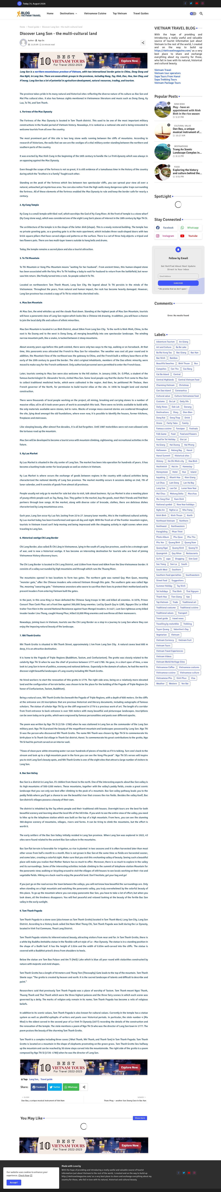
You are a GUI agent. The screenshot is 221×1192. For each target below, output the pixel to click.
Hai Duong (175, 444)
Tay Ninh (181, 585)
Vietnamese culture (189, 672)
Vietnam (175, 634)
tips (188, 596)
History (159, 461)
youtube (193, 236)
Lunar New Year (189, 488)
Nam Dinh (179, 499)
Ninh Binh (161, 515)
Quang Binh (174, 542)
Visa (193, 678)
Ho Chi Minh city (176, 461)
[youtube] (197, 3)
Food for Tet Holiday (165, 439)
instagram (168, 236)
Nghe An (160, 510)
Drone (159, 423)
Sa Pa (159, 558)
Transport (182, 613)
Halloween (161, 450)
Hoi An (175, 466)
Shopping (179, 558)
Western (173, 683)
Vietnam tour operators (167, 73)
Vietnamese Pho (164, 678)
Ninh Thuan (176, 515)
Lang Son (33, 1079)
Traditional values (165, 613)
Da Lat (172, 401)
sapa (168, 558)
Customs (160, 401)
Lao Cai (173, 488)
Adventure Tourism (165, 341)
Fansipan (180, 428)
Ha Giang (160, 444)
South (184, 564)
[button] (193, 13)
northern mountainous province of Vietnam (58, 71)
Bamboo (173, 358)
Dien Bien (187, 412)
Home (50, 13)
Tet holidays (162, 591)
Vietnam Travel (162, 70)
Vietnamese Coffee (165, 667)
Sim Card (193, 558)
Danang (187, 406)
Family (185, 423)
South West (161, 569)
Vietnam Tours (163, 645)
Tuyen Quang (162, 629)
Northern (183, 520)
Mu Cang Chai (163, 499)
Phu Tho (191, 537)
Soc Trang (161, 564)
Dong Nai (160, 417)
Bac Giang (181, 352)
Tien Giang (176, 596)
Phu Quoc (178, 537)
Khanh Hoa (175, 477)
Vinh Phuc (181, 678)
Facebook (40, 1087)
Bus (196, 363)
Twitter (56, 1087)
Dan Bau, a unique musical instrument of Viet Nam (186, 130)
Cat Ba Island (162, 374)
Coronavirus (181, 390)
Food (173, 434)
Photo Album (162, 537)
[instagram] (202, 3)
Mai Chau (160, 493)
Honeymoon (162, 472)
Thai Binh (177, 591)
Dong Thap (175, 417)
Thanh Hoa (161, 596)
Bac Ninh (160, 358)
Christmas (184, 385)
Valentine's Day (181, 629)
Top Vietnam (120, 13)
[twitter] (191, 3)
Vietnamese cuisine (95, 13)
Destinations (67, 13)
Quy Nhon (177, 553)
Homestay (187, 466)
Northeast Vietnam (165, 520)
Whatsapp (72, 1087)
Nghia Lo (173, 510)
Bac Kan (194, 352)
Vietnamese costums (189, 667)
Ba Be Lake (181, 347)
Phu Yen (160, 542)
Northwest (161, 526)
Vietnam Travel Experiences (169, 651)
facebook (168, 227)
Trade (175, 602)
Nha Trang (187, 510)
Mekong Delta (176, 493)
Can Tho (175, 368)
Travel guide (33, 27)
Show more (140, 1118)
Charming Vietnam (165, 385)
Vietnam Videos (163, 656)
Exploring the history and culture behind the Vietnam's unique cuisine (186, 171)
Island (193, 472)
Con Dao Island (163, 390)
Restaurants (192, 553)
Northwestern (178, 526)
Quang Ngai (162, 548)
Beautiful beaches (165, 363)
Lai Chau (160, 482)
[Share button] (84, 1087)
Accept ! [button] (14, 1182)
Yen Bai (184, 683)
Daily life (184, 401)
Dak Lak (175, 406)
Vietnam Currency (165, 640)
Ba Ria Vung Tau (164, 352)
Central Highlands (165, 379)
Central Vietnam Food (188, 379)
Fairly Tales (172, 423)
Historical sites (182, 455)
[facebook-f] (185, 3)
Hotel (175, 472)
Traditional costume (166, 607)
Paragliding (161, 531)
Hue (184, 472)
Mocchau (192, 493)
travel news (178, 618)
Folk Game (161, 434)
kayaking (160, 477)
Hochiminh (161, 466)
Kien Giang (190, 477)
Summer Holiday (164, 585)
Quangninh (161, 553)
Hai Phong (189, 444)
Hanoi (189, 450)
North (190, 515)
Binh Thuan (184, 363)
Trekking (187, 623)
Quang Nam (190, 542)
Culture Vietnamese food (186, 396)
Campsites (161, 368)
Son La (173, 564)
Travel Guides (141, 13)
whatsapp (192, 227)
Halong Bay (176, 450)
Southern (176, 569)
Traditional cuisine (189, 607)
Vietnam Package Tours (167, 83)
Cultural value (163, 396)
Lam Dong (174, 482)
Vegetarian (161, 634)
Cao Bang (187, 368)
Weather (160, 683)
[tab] (50, 13)
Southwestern (192, 575)
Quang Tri (193, 548)
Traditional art (189, 602)
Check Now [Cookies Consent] (23, 1175)
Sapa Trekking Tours (165, 79)
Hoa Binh (192, 461)
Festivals (193, 428)
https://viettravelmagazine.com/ (172, 50)
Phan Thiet (177, 531)
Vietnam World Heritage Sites (170, 661)
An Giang (183, 341)
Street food (161, 580)
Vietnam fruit (185, 640)
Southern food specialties (168, 575)
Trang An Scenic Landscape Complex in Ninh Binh (186, 151)
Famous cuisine (164, 428)
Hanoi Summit (163, 455)
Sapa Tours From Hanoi (167, 76)
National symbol (164, 504)
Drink (187, 417)
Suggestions (178, 580)
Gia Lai (183, 439)
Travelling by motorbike (167, 623)
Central (177, 374)
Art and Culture (163, 347)
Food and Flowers (188, 434)
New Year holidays (185, 504)
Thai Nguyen (192, 591)
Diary (175, 412)
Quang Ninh (178, 548)
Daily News (161, 406)
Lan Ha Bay (188, 482)
